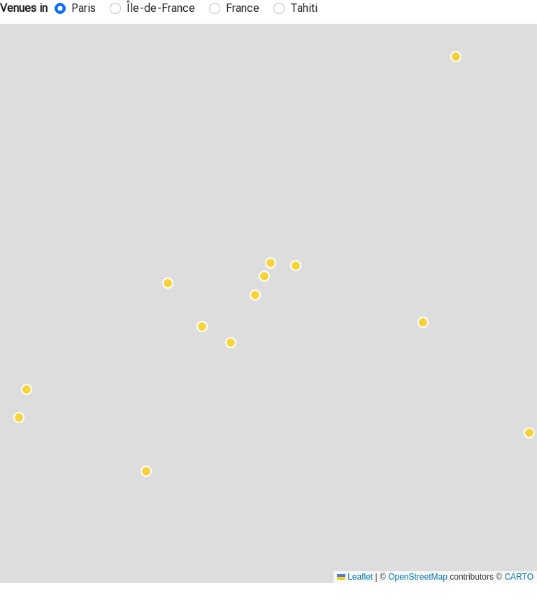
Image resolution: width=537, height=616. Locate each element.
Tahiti (303, 8)
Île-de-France (161, 8)
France (242, 8)
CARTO (519, 577)
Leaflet (355, 577)
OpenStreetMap (418, 577)
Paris (83, 8)
